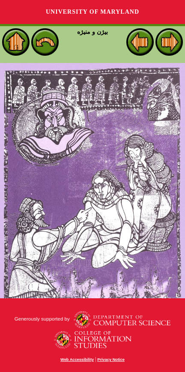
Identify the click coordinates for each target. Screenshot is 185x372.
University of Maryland (92, 12)
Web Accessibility (77, 359)
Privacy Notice (111, 359)
